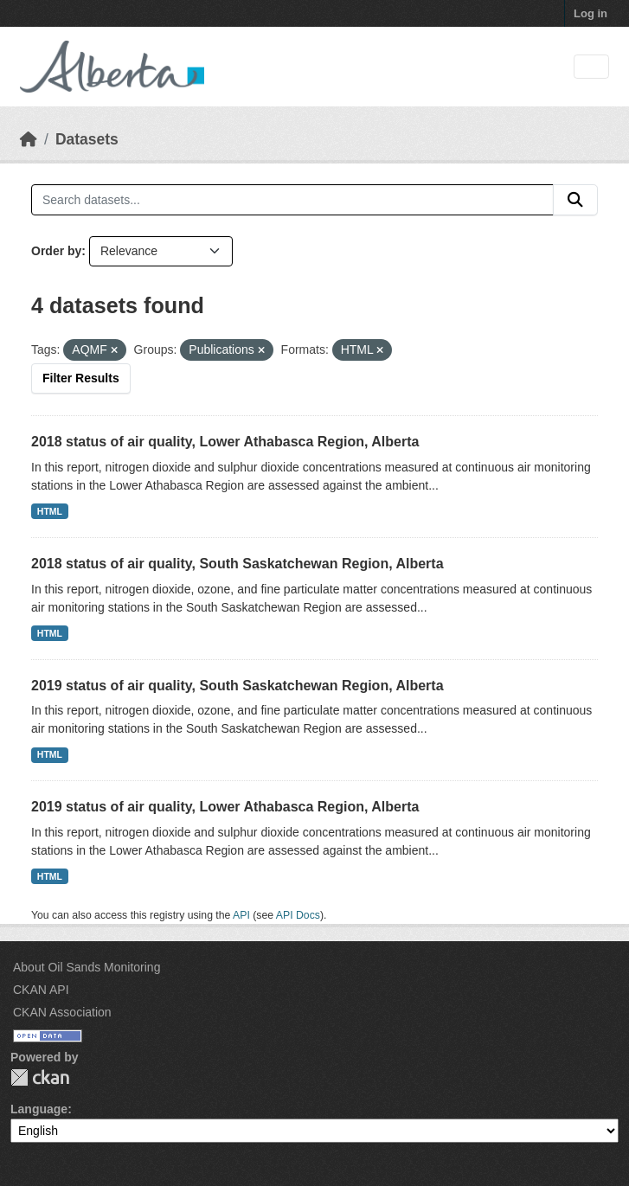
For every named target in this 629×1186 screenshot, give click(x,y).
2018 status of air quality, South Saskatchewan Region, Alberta (237, 563)
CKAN (39, 1077)
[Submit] (575, 199)
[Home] (28, 139)
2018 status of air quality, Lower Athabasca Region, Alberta (225, 441)
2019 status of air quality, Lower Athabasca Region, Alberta (225, 806)
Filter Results (80, 378)
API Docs (298, 915)
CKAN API (41, 990)
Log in (590, 13)
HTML (49, 511)
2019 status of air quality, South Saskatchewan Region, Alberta (237, 685)
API (241, 915)
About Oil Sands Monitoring (86, 967)
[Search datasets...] (292, 199)
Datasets (87, 139)
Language (38, 1109)
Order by (56, 251)
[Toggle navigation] (591, 67)
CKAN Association (62, 1012)
